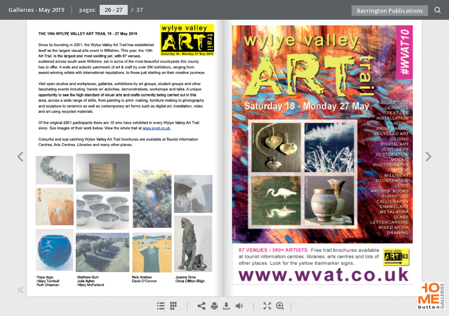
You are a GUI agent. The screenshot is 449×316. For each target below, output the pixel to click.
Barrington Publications (390, 10)
